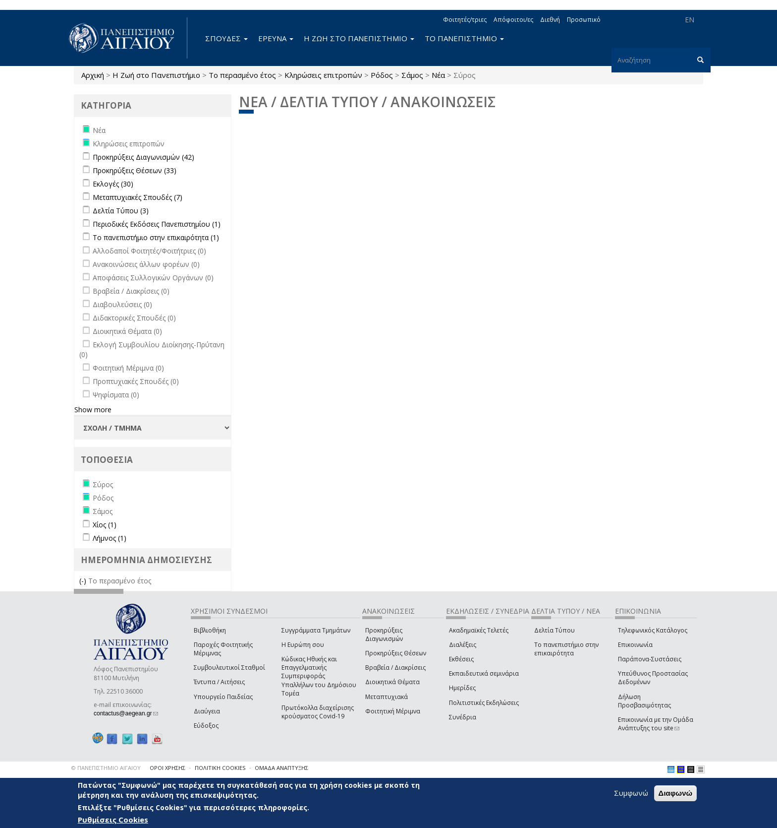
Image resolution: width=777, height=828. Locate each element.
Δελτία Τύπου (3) (121, 210)
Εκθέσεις (461, 659)
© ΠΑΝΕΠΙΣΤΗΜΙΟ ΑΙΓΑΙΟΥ (106, 767)
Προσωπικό (584, 19)
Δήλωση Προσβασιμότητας (644, 701)
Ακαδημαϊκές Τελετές (478, 630)
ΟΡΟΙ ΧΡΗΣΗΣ (167, 767)
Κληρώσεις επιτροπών (323, 75)
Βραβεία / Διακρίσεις (395, 667)
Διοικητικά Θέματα (392, 682)
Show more (92, 409)
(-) (83, 580)
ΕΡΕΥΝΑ (275, 38)
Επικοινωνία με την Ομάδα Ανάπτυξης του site (655, 723)
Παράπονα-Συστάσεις (649, 659)
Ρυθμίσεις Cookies (113, 820)
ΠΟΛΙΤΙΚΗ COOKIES (220, 767)
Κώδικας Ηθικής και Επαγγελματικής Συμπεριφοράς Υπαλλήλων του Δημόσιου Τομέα (318, 676)
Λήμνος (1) (109, 538)
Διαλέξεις (462, 644)
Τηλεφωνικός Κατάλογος (652, 630)
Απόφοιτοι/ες (513, 19)
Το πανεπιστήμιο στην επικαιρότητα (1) (156, 237)
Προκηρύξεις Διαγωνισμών (384, 634)
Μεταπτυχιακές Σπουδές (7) (137, 197)
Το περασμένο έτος (242, 75)
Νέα (438, 75)
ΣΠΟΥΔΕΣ (226, 38)
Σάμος (412, 75)
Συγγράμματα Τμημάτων (315, 630)
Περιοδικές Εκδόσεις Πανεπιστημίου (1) (157, 224)
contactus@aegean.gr (126, 713)
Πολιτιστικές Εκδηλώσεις (484, 703)
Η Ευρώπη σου (302, 644)
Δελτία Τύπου (554, 630)
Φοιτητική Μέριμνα (392, 711)
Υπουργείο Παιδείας (223, 697)
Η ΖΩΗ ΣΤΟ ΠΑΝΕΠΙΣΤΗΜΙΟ (359, 38)
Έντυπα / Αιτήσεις (219, 682)
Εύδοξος (206, 725)
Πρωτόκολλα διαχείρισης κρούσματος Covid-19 (317, 711)
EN (689, 19)
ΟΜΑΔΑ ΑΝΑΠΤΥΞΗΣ (281, 767)
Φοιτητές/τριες (465, 19)
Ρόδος (382, 75)
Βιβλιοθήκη (210, 630)
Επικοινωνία (635, 644)
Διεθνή (550, 19)
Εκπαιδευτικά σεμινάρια (484, 673)
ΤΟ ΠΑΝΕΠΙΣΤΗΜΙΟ (464, 38)
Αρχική (92, 75)
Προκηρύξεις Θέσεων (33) (134, 170)
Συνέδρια (462, 717)
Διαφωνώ (676, 793)
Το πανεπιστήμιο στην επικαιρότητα (566, 648)
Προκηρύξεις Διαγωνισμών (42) (143, 157)
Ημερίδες (462, 688)
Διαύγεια (207, 711)
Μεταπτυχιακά (386, 697)
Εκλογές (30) (113, 184)
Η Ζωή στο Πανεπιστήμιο (156, 75)
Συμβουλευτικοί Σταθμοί (229, 667)
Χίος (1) (104, 524)
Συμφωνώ (631, 793)
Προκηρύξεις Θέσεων (395, 653)
